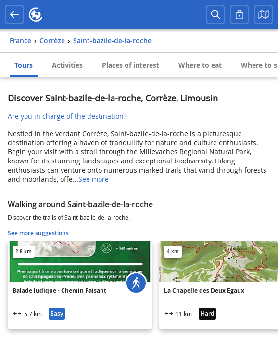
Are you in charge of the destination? (67, 116)
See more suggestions (38, 233)
